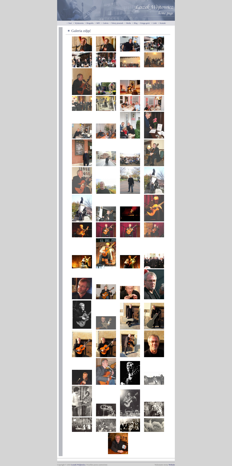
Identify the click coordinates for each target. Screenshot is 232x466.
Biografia (90, 23)
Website (172, 465)
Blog (135, 23)
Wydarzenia (79, 23)
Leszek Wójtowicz (78, 465)
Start (70, 23)
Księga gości (145, 23)
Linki (155, 23)
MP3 (98, 23)
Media (128, 23)
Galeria (105, 23)
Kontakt (163, 23)
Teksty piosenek (117, 23)
